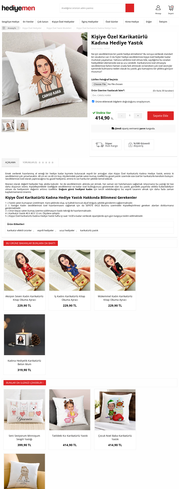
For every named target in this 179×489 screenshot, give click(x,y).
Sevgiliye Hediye (10, 21)
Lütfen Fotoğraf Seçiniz (104, 79)
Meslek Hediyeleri (40, 464)
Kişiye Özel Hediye (40, 438)
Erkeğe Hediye (128, 438)
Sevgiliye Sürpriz (40, 459)
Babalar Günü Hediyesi (102, 467)
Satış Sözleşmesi (10, 449)
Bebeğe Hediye (128, 454)
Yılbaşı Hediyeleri (99, 449)
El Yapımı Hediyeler (41, 454)
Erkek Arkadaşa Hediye (43, 443)
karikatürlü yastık (89, 230)
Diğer (149, 21)
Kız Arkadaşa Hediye (42, 449)
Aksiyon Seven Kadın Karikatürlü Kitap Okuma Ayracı (23, 298)
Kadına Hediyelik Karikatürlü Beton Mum (155, 296)
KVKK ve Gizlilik (9, 459)
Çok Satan (42, 21)
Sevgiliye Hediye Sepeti (72, 443)
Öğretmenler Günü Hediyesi (100, 461)
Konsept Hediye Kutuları (73, 438)
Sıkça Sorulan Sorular (12, 464)
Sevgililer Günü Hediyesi (103, 438)
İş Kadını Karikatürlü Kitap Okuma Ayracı (67, 296)
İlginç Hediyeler (90, 21)
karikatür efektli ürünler (19, 230)
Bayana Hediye (128, 443)
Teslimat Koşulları (10, 438)
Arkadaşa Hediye (129, 459)
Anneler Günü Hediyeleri (103, 454)
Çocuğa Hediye (128, 449)
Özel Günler (112, 21)
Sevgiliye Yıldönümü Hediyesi (71, 468)
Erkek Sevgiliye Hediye (72, 456)
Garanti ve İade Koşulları (14, 454)
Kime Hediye (132, 21)
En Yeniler (28, 21)
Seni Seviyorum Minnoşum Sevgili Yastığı (23, 375)
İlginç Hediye (127, 464)
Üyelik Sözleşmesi (10, 443)
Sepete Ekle (160, 117)
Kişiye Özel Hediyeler (63, 21)
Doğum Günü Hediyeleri (103, 443)
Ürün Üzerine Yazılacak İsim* (107, 90)
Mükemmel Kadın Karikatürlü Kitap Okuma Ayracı (111, 296)
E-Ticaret (78, 484)
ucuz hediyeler (66, 230)
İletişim (163, 21)
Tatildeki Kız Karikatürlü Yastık (67, 374)
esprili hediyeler (45, 230)
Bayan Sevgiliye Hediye (72, 462)
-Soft (71, 484)
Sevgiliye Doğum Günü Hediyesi (72, 450)
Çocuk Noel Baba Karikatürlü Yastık (111, 375)
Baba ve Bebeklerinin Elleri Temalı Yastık (155, 375)
